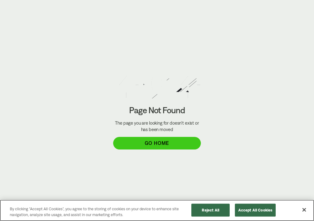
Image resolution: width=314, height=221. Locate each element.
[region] (157, 210)
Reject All (210, 210)
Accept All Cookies (255, 210)
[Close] (304, 210)
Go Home (157, 143)
